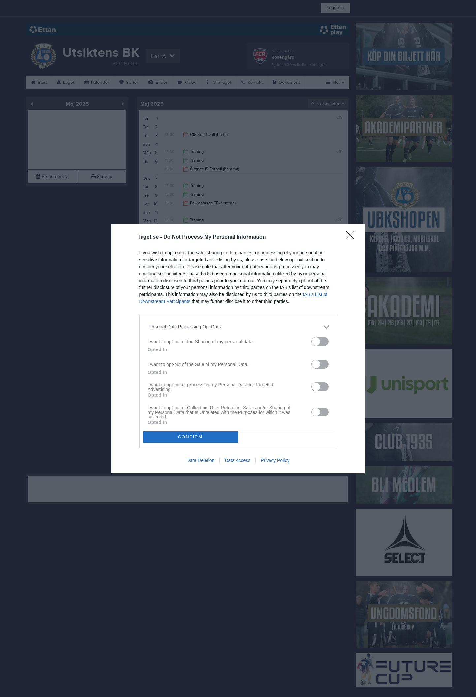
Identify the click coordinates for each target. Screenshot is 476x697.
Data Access (237, 460)
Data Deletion (201, 460)
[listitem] (238, 326)
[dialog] (238, 348)
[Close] (352, 237)
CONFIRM (190, 436)
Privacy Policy (275, 460)
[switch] (320, 341)
